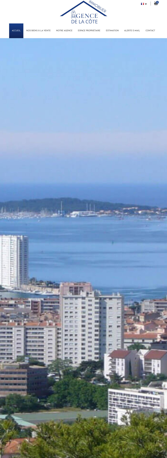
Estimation (112, 31)
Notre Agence (64, 31)
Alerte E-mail (132, 31)
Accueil (16, 31)
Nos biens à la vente (38, 31)
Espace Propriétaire (89, 31)
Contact (150, 31)
